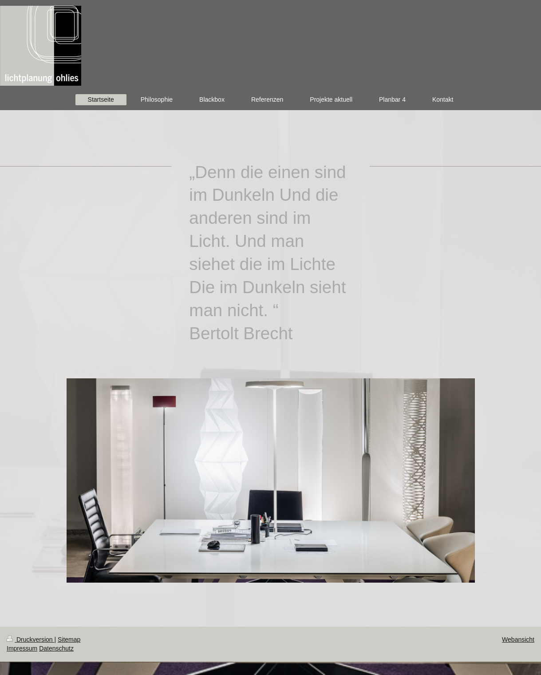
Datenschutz (56, 648)
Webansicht (518, 639)
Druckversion (30, 639)
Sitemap (69, 639)
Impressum (22, 648)
